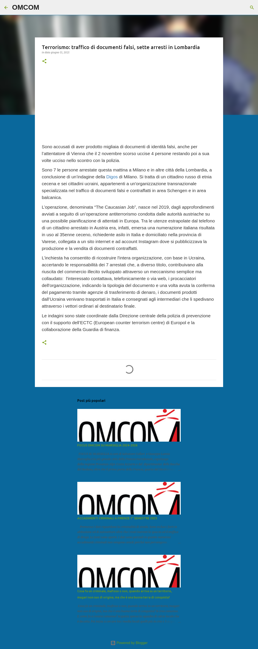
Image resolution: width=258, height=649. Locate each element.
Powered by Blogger (129, 643)
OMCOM (25, 7)
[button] (44, 61)
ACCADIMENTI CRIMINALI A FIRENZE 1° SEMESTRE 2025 (117, 518)
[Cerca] (45, 7)
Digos (112, 176)
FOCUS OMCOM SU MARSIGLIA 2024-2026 (107, 445)
